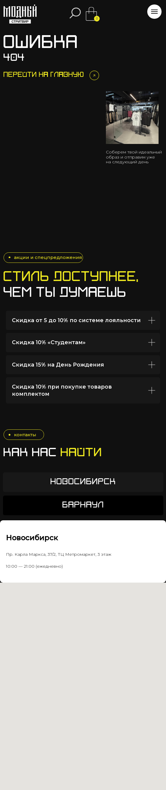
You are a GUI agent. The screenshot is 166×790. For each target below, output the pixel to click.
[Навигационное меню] (154, 12)
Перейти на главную (44, 75)
